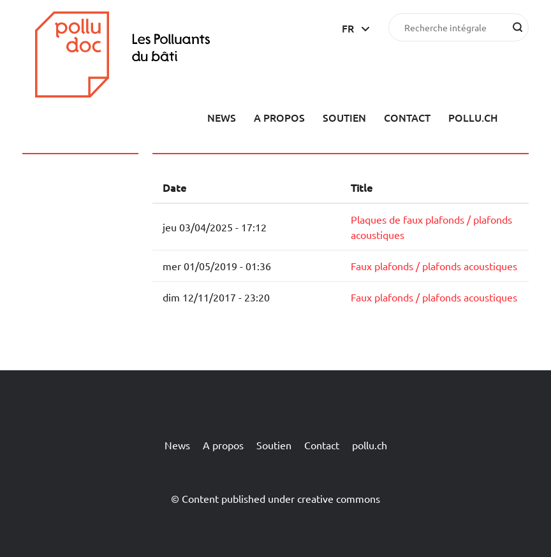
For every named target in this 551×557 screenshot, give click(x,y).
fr (348, 28)
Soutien (344, 117)
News (221, 117)
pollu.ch (473, 117)
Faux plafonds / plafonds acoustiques (434, 265)
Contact (407, 117)
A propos (279, 117)
